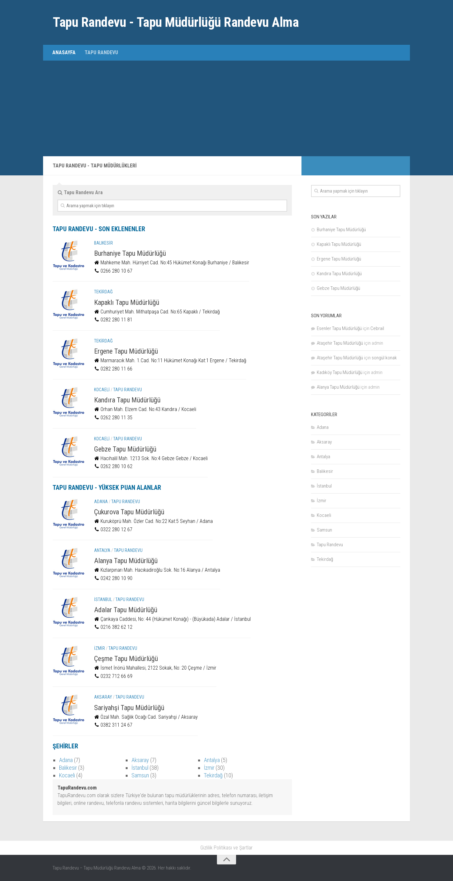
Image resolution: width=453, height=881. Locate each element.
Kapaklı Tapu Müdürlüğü (126, 302)
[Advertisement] (226, 108)
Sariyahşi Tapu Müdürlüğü (129, 708)
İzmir (99, 648)
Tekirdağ (103, 291)
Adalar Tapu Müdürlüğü (125, 610)
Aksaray (103, 697)
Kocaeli (102, 389)
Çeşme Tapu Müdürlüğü (126, 659)
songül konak (384, 358)
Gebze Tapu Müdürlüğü (125, 449)
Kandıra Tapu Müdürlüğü (127, 400)
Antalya (102, 550)
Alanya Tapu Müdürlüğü (126, 561)
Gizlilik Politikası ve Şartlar (226, 848)
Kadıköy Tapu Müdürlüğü (339, 372)
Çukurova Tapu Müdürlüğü (129, 512)
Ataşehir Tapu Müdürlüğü (340, 343)
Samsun (140, 775)
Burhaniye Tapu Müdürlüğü (130, 253)
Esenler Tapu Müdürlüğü (339, 328)
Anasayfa (64, 52)
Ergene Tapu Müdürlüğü (126, 351)
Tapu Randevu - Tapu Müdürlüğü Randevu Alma (176, 22)
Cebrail (377, 328)
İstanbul (103, 599)
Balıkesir (103, 243)
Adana (101, 501)
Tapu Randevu (101, 52)
